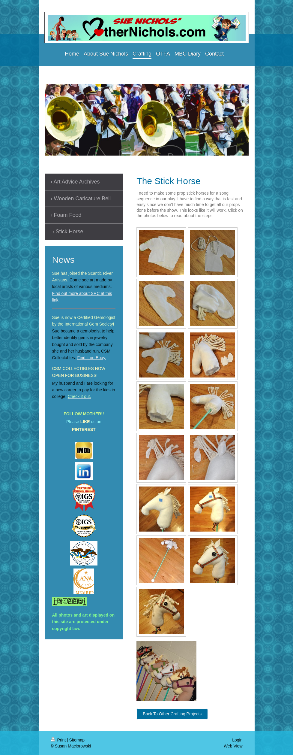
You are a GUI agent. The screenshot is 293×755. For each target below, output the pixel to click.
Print (59, 740)
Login (237, 740)
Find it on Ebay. (91, 357)
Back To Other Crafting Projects (172, 713)
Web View (233, 746)
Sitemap (77, 740)
